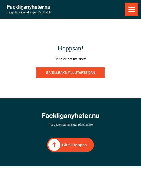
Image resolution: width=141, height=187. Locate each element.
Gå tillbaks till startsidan (70, 73)
